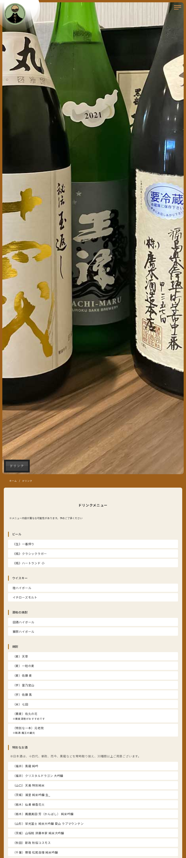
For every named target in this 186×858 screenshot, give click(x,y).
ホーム (13, 480)
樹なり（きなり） (15, 14)
